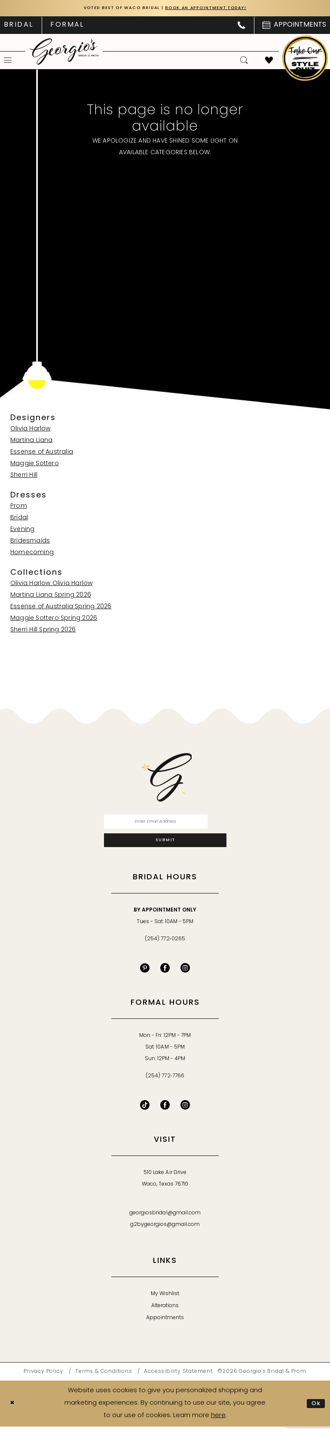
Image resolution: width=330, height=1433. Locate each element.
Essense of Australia (41, 453)
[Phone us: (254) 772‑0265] (241, 26)
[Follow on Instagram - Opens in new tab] (185, 1111)
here (218, 1422)
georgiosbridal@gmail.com (165, 1220)
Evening (22, 530)
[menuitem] (67, 26)
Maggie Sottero (34, 464)
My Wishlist (165, 1300)
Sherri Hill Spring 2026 (43, 631)
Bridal (19, 518)
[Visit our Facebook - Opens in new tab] (165, 974)
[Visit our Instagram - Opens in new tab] (185, 974)
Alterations (165, 1312)
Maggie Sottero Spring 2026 (53, 619)
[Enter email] (165, 824)
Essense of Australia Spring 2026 (60, 607)
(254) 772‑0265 (165, 945)
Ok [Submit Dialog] (315, 1409)
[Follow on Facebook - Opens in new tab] (165, 1111)
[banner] (64, 52)
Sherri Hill (23, 476)
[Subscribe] (165, 846)
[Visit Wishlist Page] (269, 61)
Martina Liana (31, 441)
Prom (18, 507)
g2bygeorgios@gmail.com (165, 1231)
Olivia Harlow (30, 430)
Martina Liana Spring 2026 (50, 596)
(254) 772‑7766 (165, 1082)
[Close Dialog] (13, 1410)
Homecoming (32, 553)
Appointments (165, 1324)
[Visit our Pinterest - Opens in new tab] (145, 974)
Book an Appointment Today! (215, 8)
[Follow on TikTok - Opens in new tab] (145, 1111)
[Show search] (244, 61)
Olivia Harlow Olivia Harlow (51, 584)
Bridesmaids (30, 542)
